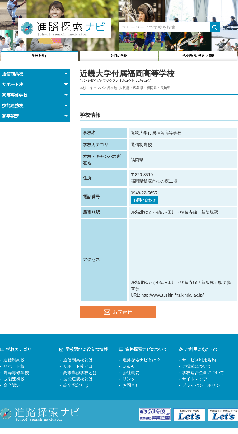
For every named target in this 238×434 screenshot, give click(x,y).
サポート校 (14, 372)
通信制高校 (14, 365)
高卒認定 (11, 391)
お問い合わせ (146, 200)
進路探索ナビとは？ (142, 365)
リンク (129, 384)
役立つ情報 (198, 55)
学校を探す (39, 55)
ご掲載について (197, 372)
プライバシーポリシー (203, 391)
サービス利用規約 (199, 365)
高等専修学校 (16, 378)
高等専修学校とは (80, 378)
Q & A (128, 372)
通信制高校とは (78, 365)
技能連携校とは (78, 384)
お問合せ (117, 315)
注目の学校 (119, 55)
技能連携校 (14, 384)
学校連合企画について (203, 378)
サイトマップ (194, 384)
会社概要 (131, 378)
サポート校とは (78, 372)
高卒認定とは (75, 391)
